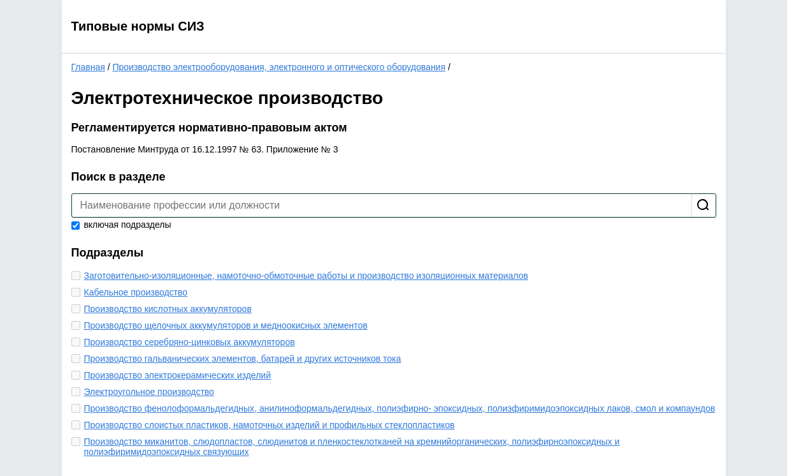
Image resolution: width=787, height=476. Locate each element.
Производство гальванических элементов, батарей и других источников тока (242, 358)
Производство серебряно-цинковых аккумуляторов (189, 342)
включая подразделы (121, 224)
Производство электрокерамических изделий (177, 375)
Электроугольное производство (149, 392)
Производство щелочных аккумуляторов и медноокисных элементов (226, 325)
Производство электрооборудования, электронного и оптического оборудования (278, 67)
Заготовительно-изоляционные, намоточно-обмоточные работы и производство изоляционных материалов (306, 276)
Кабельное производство (136, 292)
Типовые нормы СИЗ (138, 26)
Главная (88, 67)
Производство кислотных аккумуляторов (168, 309)
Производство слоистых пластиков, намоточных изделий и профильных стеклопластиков (269, 425)
